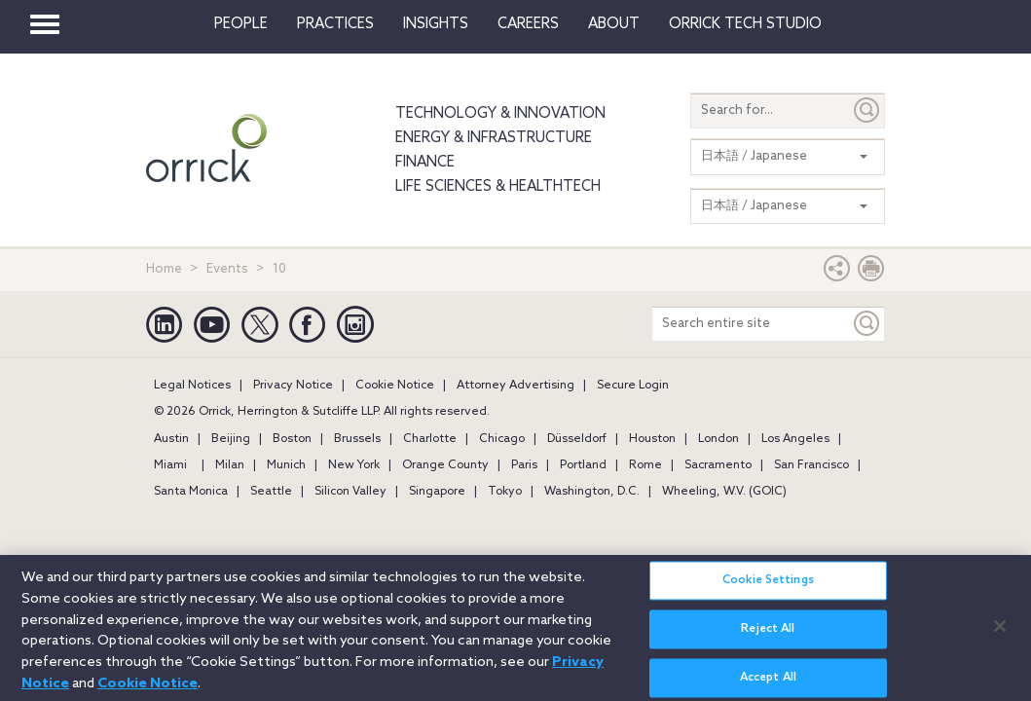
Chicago (502, 439)
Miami (170, 465)
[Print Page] (871, 273)
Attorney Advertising (515, 385)
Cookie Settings (768, 591)
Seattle (271, 491)
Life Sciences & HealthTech (498, 187)
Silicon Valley (350, 491)
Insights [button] (435, 24)
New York (354, 465)
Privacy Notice (293, 385)
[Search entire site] (751, 324)
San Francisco (811, 465)
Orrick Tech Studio (745, 24)
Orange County (445, 465)
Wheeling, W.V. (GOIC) (724, 491)
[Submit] (867, 110)
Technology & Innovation (500, 114)
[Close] (999, 635)
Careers (528, 24)
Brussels (357, 439)
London (718, 439)
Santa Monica (191, 491)
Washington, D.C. (592, 491)
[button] (837, 273)
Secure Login (633, 385)
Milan (229, 465)
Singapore (437, 491)
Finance (425, 162)
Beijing (230, 439)
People (241, 24)
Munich (286, 465)
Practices (335, 24)
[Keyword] (867, 324)
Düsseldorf (577, 439)
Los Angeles (795, 439)
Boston (292, 439)
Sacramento (718, 465)
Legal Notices (192, 385)
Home (164, 269)
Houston (652, 439)
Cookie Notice (394, 385)
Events (227, 269)
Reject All (767, 639)
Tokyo (505, 491)
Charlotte (430, 439)
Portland (583, 465)
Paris (524, 465)
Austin (171, 439)
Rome (645, 465)
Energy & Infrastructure (493, 138)
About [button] (614, 24)
